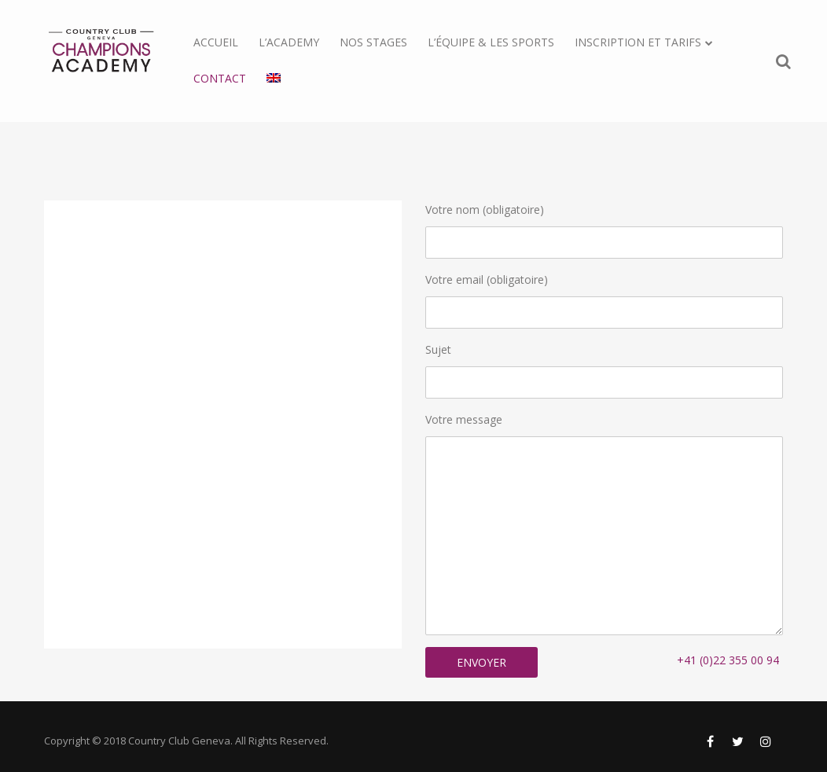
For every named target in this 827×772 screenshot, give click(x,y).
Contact (219, 78)
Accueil (215, 42)
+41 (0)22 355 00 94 (728, 660)
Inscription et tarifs (638, 42)
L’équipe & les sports (491, 42)
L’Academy (289, 42)
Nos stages (373, 42)
